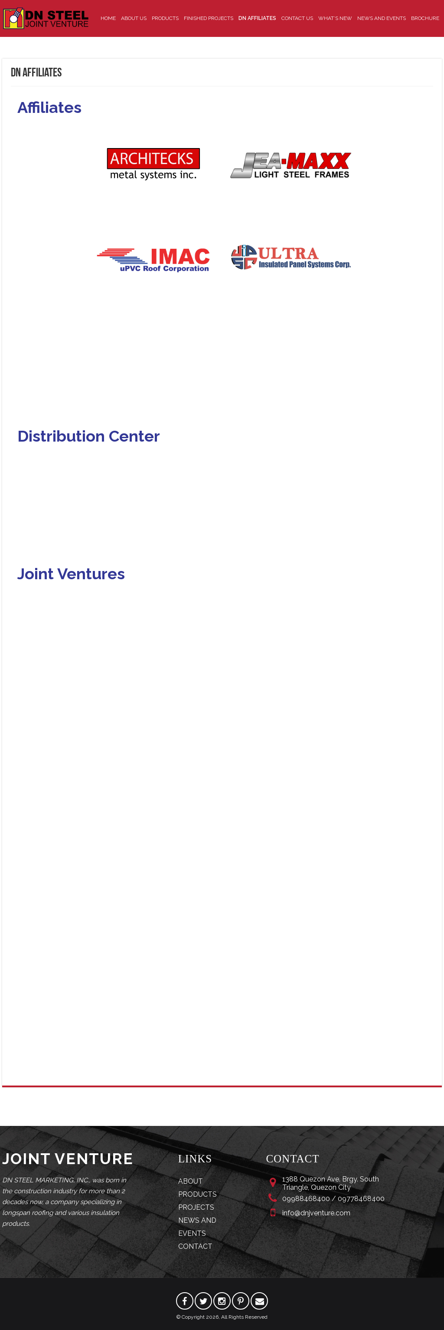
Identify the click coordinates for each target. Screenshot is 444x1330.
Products (165, 18)
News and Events (381, 18)
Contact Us (297, 18)
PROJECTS (196, 1207)
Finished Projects (208, 18)
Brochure (425, 18)
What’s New (335, 18)
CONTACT (195, 1246)
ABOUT (190, 1181)
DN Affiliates (257, 18)
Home (108, 18)
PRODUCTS (197, 1194)
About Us (134, 18)
